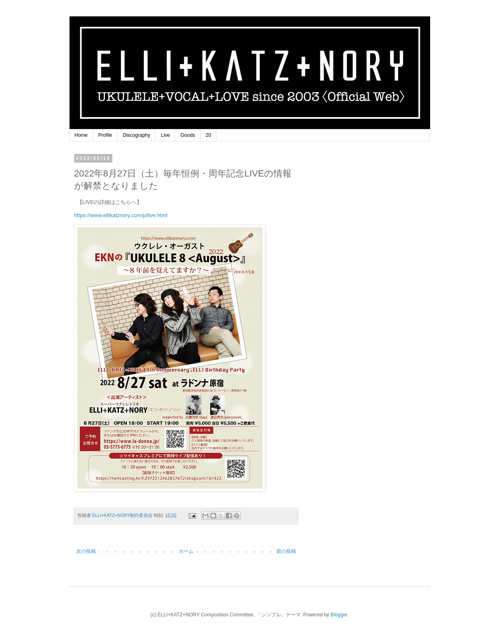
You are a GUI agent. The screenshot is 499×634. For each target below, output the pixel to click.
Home (81, 135)
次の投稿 (86, 551)
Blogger (338, 615)
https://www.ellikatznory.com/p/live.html (121, 215)
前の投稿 (286, 551)
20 (208, 135)
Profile (105, 135)
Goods (187, 135)
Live (165, 135)
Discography (136, 135)
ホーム (186, 551)
